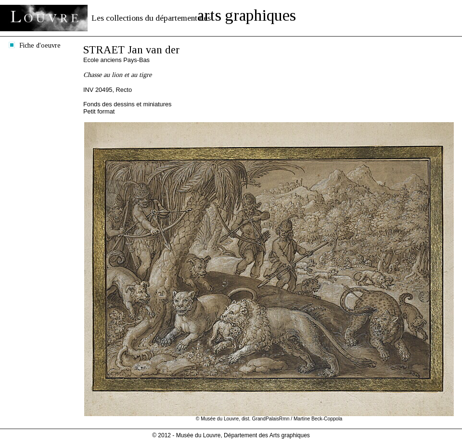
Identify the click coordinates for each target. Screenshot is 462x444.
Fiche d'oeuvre (40, 45)
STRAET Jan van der (131, 50)
